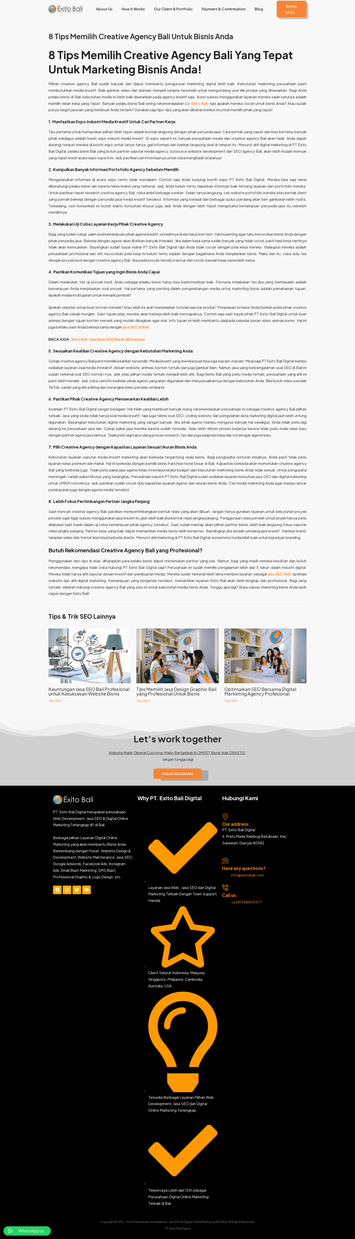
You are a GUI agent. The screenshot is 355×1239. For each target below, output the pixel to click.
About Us (106, 9)
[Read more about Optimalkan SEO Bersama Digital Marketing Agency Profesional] (265, 655)
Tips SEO (55, 701)
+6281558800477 (246, 902)
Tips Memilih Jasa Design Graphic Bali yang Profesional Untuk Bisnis (176, 691)
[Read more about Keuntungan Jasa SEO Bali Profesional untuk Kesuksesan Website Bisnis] (89, 655)
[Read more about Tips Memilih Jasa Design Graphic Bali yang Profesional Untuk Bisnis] (177, 655)
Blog (253, 9)
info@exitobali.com (247, 875)
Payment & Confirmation (220, 9)
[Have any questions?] (225, 860)
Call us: (229, 895)
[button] (288, 9)
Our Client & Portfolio (171, 9)
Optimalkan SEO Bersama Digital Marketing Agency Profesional (260, 691)
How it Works (133, 9)
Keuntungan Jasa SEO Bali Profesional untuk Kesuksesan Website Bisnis (89, 691)
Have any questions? (244, 868)
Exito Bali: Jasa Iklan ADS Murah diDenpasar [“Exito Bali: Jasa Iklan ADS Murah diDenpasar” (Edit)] (111, 339)
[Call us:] (225, 887)
